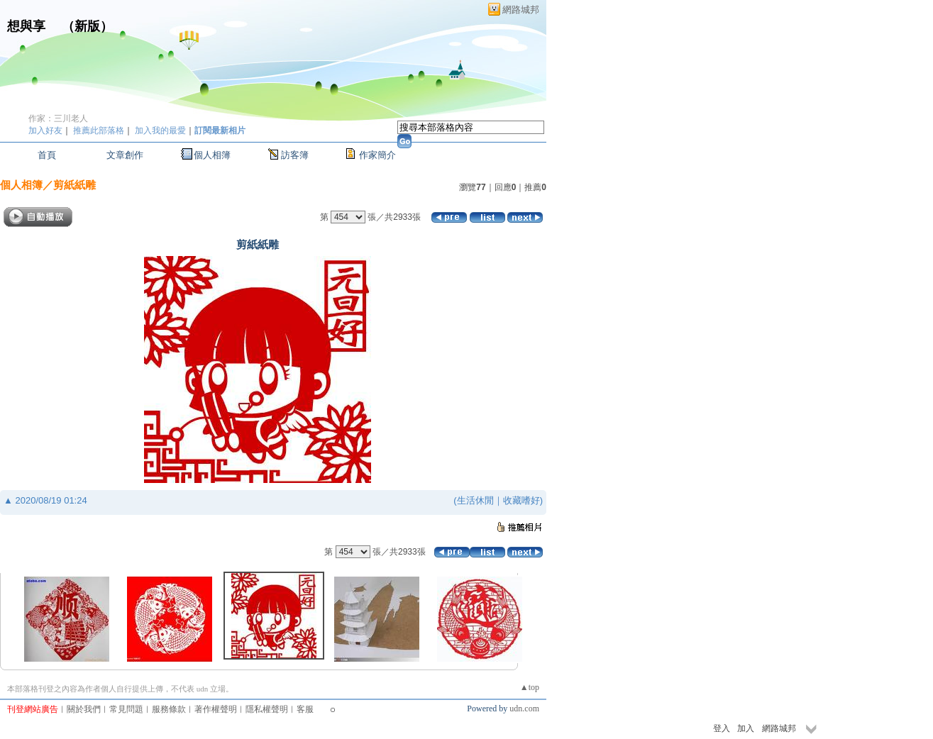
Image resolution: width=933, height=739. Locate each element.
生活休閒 (475, 500)
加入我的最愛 (160, 130)
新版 (87, 26)
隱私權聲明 (266, 709)
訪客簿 (295, 155)
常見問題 (126, 709)
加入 (745, 728)
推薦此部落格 (98, 130)
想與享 (28, 26)
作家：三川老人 (58, 118)
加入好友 (45, 130)
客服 (305, 709)
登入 (721, 728)
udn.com (524, 708)
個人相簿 (212, 155)
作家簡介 (377, 155)
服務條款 (169, 709)
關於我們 (84, 709)
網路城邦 (520, 9)
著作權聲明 (215, 709)
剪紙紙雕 (74, 185)
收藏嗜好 (521, 500)
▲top (529, 687)
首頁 (47, 155)
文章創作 (124, 155)
